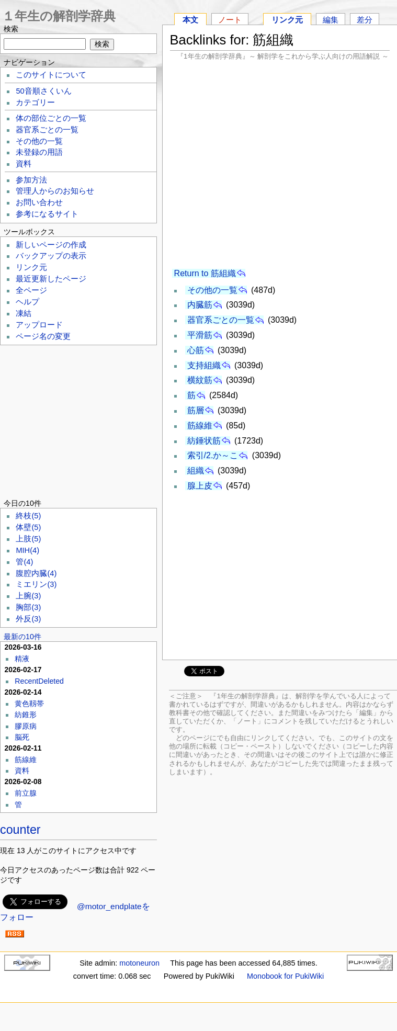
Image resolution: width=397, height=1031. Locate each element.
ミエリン (36, 584)
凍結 (23, 313)
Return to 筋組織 (205, 273)
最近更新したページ (51, 279)
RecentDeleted (39, 681)
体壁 (28, 527)
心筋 (195, 350)
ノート (230, 19)
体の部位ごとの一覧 (51, 118)
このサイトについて (51, 75)
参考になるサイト (47, 214)
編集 (330, 19)
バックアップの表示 (51, 256)
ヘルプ (27, 302)
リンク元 (287, 19)
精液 (22, 658)
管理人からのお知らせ (55, 191)
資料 (23, 164)
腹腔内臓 (36, 573)
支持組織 (204, 365)
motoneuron (139, 963)
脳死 (22, 737)
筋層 (195, 410)
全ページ (31, 290)
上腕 (28, 596)
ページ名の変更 (43, 336)
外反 (28, 619)
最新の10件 (22, 636)
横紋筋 (199, 380)
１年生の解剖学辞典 (59, 16)
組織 (195, 470)
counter (20, 829)
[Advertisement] (280, 164)
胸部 (28, 607)
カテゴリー (35, 102)
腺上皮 (199, 485)
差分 (364, 19)
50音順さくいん (43, 91)
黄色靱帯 (29, 703)
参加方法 (31, 180)
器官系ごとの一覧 (220, 319)
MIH (27, 550)
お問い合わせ (39, 202)
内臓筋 (199, 304)
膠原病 (26, 726)
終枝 (28, 516)
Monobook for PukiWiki (285, 976)
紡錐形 (26, 714)
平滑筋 (199, 335)
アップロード (39, 325)
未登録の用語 (39, 152)
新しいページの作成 (51, 245)
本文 (190, 19)
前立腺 (26, 793)
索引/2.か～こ (213, 455)
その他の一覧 (212, 290)
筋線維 (199, 425)
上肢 (28, 539)
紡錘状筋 (204, 440)
